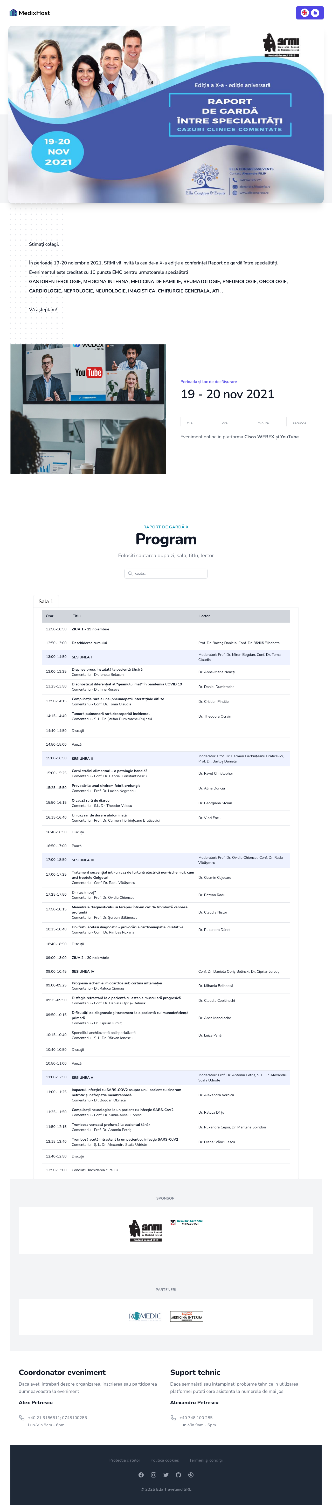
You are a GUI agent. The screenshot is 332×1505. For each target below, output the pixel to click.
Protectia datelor (124, 1460)
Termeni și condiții (206, 1460)
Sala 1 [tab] (46, 601)
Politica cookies (164, 1460)
